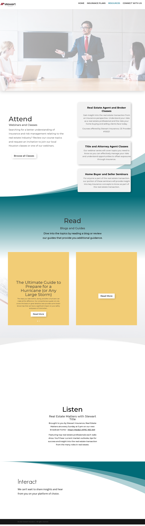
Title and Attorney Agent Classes (106, 146)
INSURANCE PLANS (96, 3)
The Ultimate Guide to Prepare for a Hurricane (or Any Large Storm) (38, 288)
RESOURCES (114, 3)
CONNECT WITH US (132, 3)
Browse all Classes (26, 156)
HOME (81, 3)
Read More (38, 315)
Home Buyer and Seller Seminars (106, 174)
